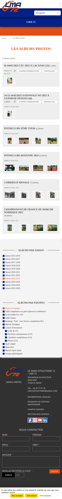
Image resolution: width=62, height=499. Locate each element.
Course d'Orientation (13, 328)
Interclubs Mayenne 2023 (21, 155)
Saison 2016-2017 (12, 259)
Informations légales (39, 397)
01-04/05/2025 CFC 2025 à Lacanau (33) (27, 65)
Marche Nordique (12, 324)
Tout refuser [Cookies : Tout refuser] (31, 496)
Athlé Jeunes (10, 318)
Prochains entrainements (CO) (20, 334)
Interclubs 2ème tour (19, 128)
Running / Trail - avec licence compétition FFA (24, 321)
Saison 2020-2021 (12, 272)
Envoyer (54, 471)
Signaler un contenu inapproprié (39, 403)
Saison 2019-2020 (12, 269)
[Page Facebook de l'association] (30, 420)
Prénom (38, 434)
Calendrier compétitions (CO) (20, 337)
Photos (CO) (13, 341)
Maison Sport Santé (13, 350)
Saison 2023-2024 (12, 282)
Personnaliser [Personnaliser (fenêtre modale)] (45, 496)
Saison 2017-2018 (12, 262)
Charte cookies (36, 409)
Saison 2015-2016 (12, 256)
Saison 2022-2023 (12, 279)
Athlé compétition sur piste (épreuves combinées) (25, 311)
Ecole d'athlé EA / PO (14, 315)
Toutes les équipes (12, 308)
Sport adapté (10, 344)
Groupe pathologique (14, 354)
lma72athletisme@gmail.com (42, 391)
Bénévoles (9, 347)
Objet (36, 444)
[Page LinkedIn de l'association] (45, 420)
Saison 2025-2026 (12, 288)
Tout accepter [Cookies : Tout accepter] (17, 496)
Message (7, 454)
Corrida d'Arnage (16, 182)
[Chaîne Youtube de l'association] (40, 420)
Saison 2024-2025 (12, 285)
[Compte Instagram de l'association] (35, 420)
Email (6, 444)
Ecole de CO (13, 331)
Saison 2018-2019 (12, 265)
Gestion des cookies (38, 414)
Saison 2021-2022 (12, 275)
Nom (5, 434)
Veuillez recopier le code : (17, 471)
